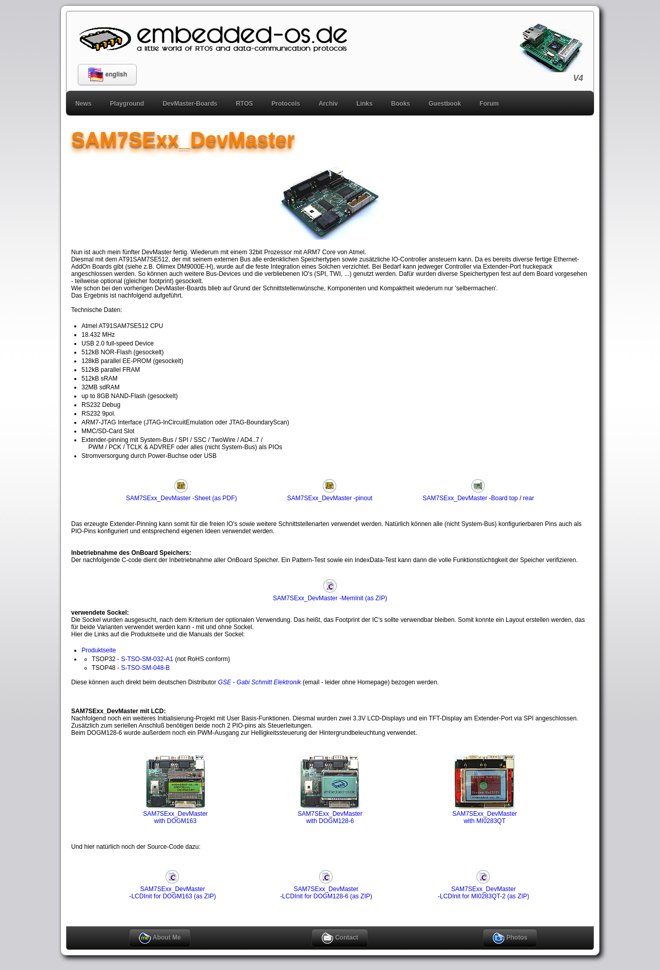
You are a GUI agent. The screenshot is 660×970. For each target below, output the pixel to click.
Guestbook (444, 103)
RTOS (244, 103)
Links (364, 103)
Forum (489, 103)
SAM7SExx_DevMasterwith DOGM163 (175, 814)
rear (528, 498)
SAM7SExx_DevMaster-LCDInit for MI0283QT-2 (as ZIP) (483, 889)
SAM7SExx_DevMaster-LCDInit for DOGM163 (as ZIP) (172, 889)
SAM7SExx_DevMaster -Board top (470, 494)
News (83, 103)
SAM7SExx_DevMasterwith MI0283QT (484, 814)
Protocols (286, 103)
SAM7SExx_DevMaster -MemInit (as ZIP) (330, 594)
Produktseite (98, 650)
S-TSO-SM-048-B (145, 667)
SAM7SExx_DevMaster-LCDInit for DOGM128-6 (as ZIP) (326, 889)
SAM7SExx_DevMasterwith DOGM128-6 (330, 814)
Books (400, 103)
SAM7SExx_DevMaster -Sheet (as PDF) (181, 494)
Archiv (328, 103)
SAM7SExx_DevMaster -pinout (329, 494)
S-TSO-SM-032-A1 (147, 659)
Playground (127, 103)
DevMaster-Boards (189, 103)
